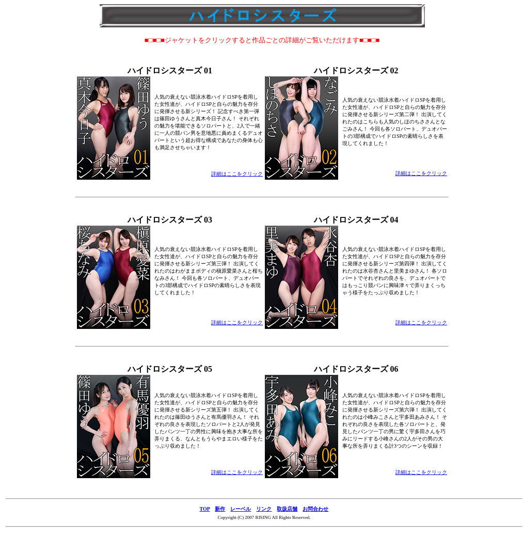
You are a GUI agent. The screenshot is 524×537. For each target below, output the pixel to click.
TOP (205, 509)
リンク (264, 509)
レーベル (240, 509)
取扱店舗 (287, 509)
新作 (220, 509)
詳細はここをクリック (237, 174)
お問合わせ (315, 509)
